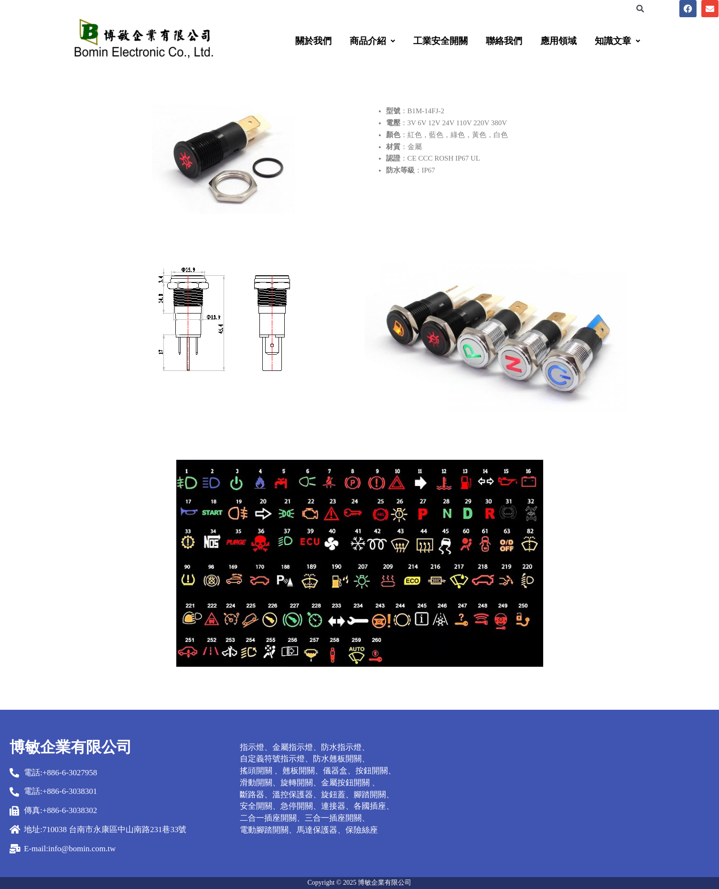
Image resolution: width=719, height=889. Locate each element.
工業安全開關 (440, 41)
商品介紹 (372, 41)
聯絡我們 (504, 41)
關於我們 (313, 41)
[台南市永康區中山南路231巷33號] (599, 793)
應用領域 (558, 41)
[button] (372, 41)
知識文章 (617, 41)
